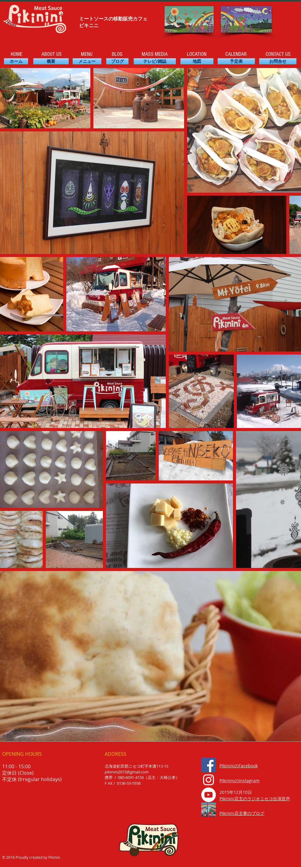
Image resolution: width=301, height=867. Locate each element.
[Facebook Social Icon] (208, 765)
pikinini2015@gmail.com (127, 772)
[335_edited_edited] (208, 809)
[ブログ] (117, 61)
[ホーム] (16, 61)
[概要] (51, 61)
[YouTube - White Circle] (208, 794)
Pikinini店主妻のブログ (241, 813)
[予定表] (236, 61)
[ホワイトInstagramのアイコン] (208, 779)
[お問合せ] (277, 61)
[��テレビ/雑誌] (155, 61)
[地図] (196, 61)
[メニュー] (87, 61)
